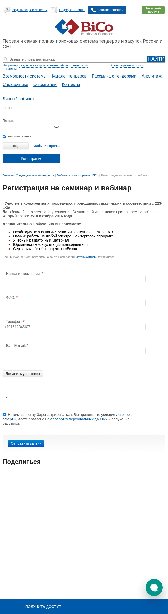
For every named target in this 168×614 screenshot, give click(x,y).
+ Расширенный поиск (127, 65)
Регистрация (31, 158)
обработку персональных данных (79, 419)
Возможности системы (25, 76)
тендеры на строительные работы (44, 65)
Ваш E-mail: (16, 345)
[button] (154, 587)
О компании (45, 84)
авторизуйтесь (86, 256)
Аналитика (152, 76)
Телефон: (14, 321)
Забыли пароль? (47, 146)
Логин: (7, 108)
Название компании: (24, 273)
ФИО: (11, 297)
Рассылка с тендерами (114, 76)
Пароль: (8, 121)
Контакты (71, 84)
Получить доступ (43, 607)
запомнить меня (17, 136)
